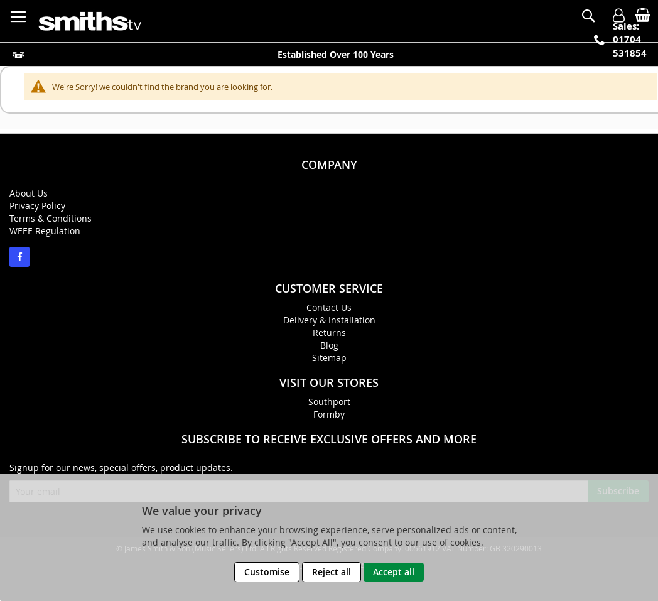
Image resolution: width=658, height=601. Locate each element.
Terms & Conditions (50, 218)
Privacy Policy (37, 206)
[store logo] (91, 21)
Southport (329, 402)
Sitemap (329, 358)
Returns (329, 332)
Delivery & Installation (329, 320)
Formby (329, 414)
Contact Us (329, 307)
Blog (329, 345)
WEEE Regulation (44, 231)
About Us (28, 193)
